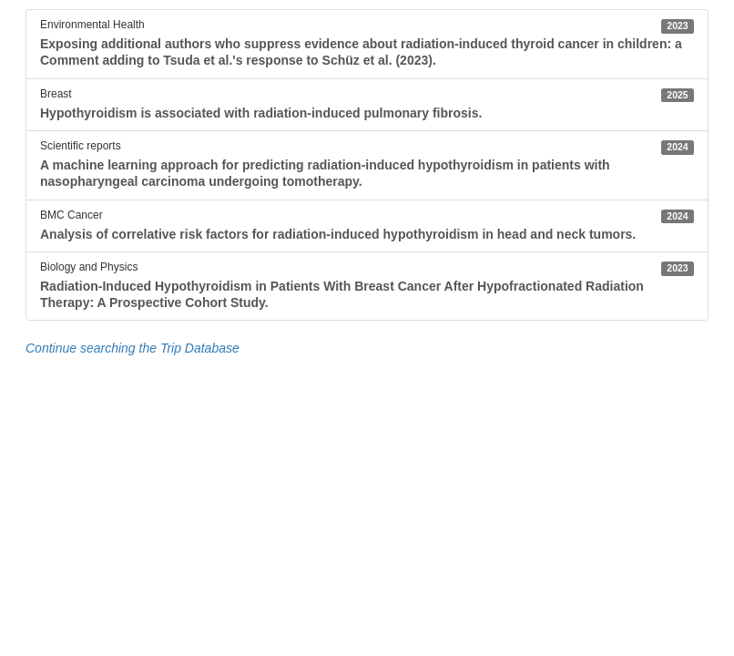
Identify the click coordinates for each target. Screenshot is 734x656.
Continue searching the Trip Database (132, 348)
